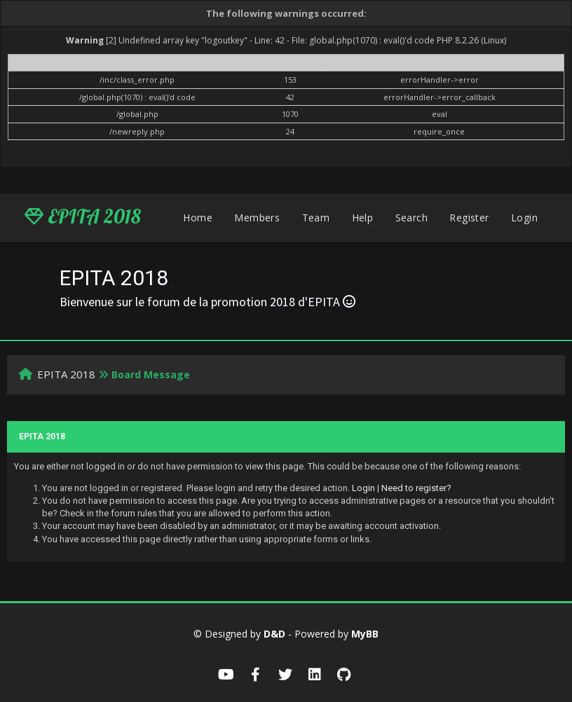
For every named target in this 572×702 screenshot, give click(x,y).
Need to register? (416, 488)
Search (411, 217)
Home (197, 217)
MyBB (365, 633)
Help (363, 217)
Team (316, 217)
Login (524, 217)
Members (257, 217)
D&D (274, 633)
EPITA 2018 (83, 216)
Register (469, 217)
